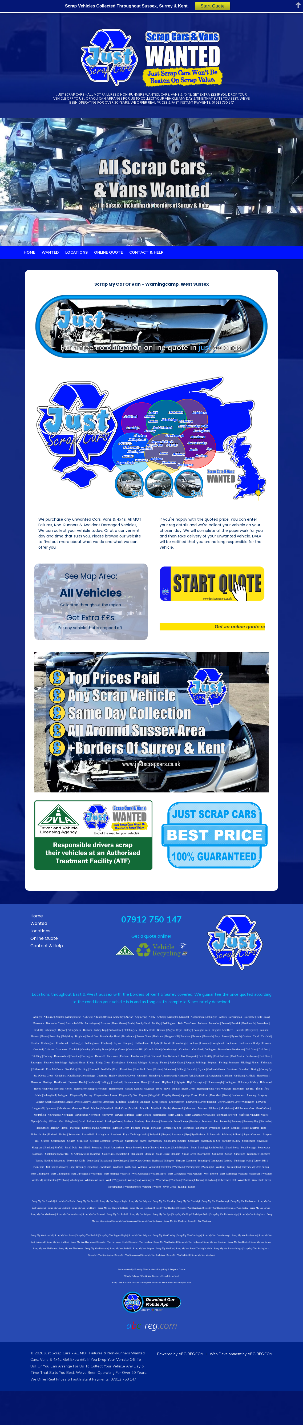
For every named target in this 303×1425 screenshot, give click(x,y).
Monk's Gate (255, 1145)
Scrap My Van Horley (214, 1272)
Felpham (75, 1105)
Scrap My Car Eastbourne (232, 1231)
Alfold (84, 1060)
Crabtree (200, 1086)
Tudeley (87, 1197)
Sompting (245, 1177)
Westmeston (112, 1210)
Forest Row (230, 1105)
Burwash (133, 1079)
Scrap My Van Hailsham (166, 1272)
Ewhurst (251, 1099)
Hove (217, 1125)
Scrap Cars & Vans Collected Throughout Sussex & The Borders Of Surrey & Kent (152, 1312)
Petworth (185, 1158)
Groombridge (173, 1112)
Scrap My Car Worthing (171, 1251)
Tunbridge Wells (102, 1197)
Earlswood (247, 1092)
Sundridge (119, 1190)
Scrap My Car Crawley (153, 1231)
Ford (220, 1105)
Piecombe (226, 1158)
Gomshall (90, 1112)
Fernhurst (96, 1105)
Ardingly (149, 1060)
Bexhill (237, 1066)
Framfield (244, 1105)
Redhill (180, 1164)
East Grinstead (31, 1099)
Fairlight (261, 1099)
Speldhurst (184, 1184)
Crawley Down (252, 1086)
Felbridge (63, 1105)
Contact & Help (146, 269)
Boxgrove (192, 1073)
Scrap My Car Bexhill (76, 1231)
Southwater (157, 1184)
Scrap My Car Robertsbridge (175, 1244)
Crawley (237, 1086)
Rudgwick (84, 1171)
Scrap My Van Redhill (77, 1278)
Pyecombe (159, 1164)
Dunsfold (235, 1092)
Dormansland (196, 1092)
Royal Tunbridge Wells (64, 1171)
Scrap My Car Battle (54, 1231)
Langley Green (55, 1138)
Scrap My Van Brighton (131, 1265)
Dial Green (147, 1092)
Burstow (121, 1079)
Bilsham (28, 1073)
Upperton (187, 1197)
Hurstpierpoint (262, 1125)
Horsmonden (174, 1125)
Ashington (199, 1060)
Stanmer (229, 1184)
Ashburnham (185, 1060)
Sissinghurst (159, 1177)
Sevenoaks (28, 1177)
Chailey (201, 1079)
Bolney (129, 1073)
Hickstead (225, 1119)
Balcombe (237, 1060)
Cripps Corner (269, 1086)
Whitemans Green (156, 1210)
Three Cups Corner (255, 1190)
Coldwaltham (54, 1086)
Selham (238, 1171)
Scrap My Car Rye (113, 1244)
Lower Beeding (219, 1138)
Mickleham (219, 1145)
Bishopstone (55, 1073)
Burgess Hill (96, 1079)
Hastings (118, 1119)
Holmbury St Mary (66, 1125)
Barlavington (55, 1066)
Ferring (86, 1105)
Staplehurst (270, 1184)
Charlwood (228, 1079)
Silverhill (173, 1177)
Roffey (245, 1164)
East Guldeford (49, 1099)
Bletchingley (71, 1073)
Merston (195, 1145)
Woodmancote (160, 1216)
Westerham (74, 1210)
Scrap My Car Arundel (32, 1231)
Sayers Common (181, 1171)
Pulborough (146, 1164)
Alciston (47, 1060)
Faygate (52, 1105)
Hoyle (225, 1125)
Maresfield (100, 1145)
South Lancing (92, 1184)
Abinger (25, 1060)
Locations (76, 269)
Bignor (261, 1066)
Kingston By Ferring (117, 1132)
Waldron (237, 1197)
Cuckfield (93, 1092)
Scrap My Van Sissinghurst (214, 1278)
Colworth (78, 1086)
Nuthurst (230, 1151)
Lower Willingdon (256, 1138)
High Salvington (266, 1119)
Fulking (27, 1112)
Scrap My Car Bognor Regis (102, 1231)
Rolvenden (256, 1164)
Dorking (182, 1092)
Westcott (62, 1210)
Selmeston (249, 1171)
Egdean (192, 1099)
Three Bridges (236, 1190)
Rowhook (45, 1171)
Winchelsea (225, 1210)
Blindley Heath (88, 1073)
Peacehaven (113, 1158)
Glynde (48, 1112)
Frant (254, 1105)
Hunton (234, 1125)
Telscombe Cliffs (192, 1190)
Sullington (97, 1190)
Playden (272, 1158)
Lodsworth (203, 1138)
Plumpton (50, 1164)
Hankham (58, 1119)
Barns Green (82, 1066)
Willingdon (196, 1210)
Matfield (126, 1145)
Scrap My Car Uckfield (147, 1251)
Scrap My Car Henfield (134, 1238)
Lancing (29, 1138)
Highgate (251, 1119)
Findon (118, 1105)
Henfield (187, 1119)
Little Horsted (171, 1138)
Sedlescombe (225, 1171)
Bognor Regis (115, 1073)
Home (29, 269)
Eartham (259, 1092)
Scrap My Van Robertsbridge (185, 1278)
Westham (87, 1210)
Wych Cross (197, 1216)
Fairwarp (273, 1099)
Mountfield (270, 1145)
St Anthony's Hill (213, 1184)
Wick (171, 1210)
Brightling (247, 1073)
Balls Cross (250, 1060)
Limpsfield (120, 1138)
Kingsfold (191, 1132)
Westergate (173, 1203)
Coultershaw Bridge (161, 1086)
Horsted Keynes (191, 1125)
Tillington (28, 1197)
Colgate (67, 1086)
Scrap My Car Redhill (69, 1244)
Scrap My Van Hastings (191, 1272)
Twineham (133, 1197)
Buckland (83, 1079)
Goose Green (132, 1112)
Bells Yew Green (150, 1066)
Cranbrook (213, 1086)
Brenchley (234, 1073)
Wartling (57, 1203)
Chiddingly (242, 1079)
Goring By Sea (115, 1112)
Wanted (50, 269)
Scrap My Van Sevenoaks (267, 1278)
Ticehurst (272, 1190)
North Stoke (185, 1151)
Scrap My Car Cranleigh (177, 1231)
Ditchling (171, 1092)
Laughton (70, 1138)
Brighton (259, 1073)
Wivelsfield (106, 1216)
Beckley (119, 1066)
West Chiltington (137, 1203)
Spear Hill (197, 1184)
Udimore (157, 1197)
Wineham (238, 1210)
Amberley (106, 1060)
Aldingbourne (61, 1060)
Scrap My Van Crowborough (208, 1265)
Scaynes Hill (199, 1171)
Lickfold (107, 1138)
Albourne (36, 1060)
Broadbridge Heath (35, 1079)
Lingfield (144, 1138)
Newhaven (83, 1151)
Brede (224, 1073)
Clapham (272, 1079)
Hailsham (227, 1112)
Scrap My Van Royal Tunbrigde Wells (151, 1278)
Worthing (174, 1216)
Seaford (212, 1171)
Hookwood (105, 1125)
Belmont (165, 1066)
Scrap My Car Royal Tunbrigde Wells (142, 1244)
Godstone (78, 1112)
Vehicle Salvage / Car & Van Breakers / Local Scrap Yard (151, 1306)
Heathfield (163, 1119)
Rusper (95, 1171)
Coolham (106, 1086)
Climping (40, 1086)
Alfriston (95, 1060)
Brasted (215, 1073)
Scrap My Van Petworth (53, 1278)
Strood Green (69, 1190)
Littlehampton (188, 1138)
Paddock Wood (55, 1158)
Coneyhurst (130, 1086)
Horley (126, 1125)
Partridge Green (73, 1158)
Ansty (139, 1060)
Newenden (70, 1151)
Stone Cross (41, 1190)
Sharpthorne (42, 1177)
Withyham (272, 1210)
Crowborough (66, 1092)
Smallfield (232, 1177)
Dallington (106, 1092)
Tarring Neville (159, 1190)
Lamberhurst (275, 1132)
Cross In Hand (49, 1092)
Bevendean (226, 1066)
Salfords (166, 1171)
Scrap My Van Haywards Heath (88, 1272)
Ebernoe (168, 1099)
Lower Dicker (236, 1138)
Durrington (222, 1092)
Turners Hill (119, 1197)
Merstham (184, 1145)
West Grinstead (217, 1203)
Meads (159, 1145)
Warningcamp (30, 1203)
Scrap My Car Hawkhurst (53, 1238)
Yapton (219, 1216)
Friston (262, 1105)
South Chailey (43, 1184)
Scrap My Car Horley (206, 1238)
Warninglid (45, 1203)
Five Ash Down (158, 1105)
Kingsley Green (206, 1132)
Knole (263, 1132)
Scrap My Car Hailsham (159, 1238)
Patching (100, 1158)
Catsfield (190, 1079)
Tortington (75, 1197)
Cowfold (189, 1086)
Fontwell (198, 1105)
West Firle (201, 1203)
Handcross (32, 1119)
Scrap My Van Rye (122, 1278)
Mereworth (170, 1145)
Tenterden (208, 1190)
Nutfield (219, 1151)
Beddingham (132, 1066)
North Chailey (151, 1151)
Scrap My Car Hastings (183, 1238)
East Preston (116, 1099)
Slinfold (207, 1177)
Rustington (107, 1171)
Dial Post (159, 1092)
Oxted (42, 1158)
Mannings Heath (73, 1145)
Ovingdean (31, 1158)
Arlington (161, 1060)
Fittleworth (142, 1105)
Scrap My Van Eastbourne (236, 1265)
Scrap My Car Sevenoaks (257, 1244)
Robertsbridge (220, 1164)
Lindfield (133, 1138)
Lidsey (97, 1138)
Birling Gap (41, 1073)
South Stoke (125, 1184)
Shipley (94, 1177)
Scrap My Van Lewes (237, 1272)
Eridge (210, 1099)
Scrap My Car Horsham (110, 1238)
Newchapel (30, 1151)
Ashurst (211, 1060)
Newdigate (43, 1151)
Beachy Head (106, 1066)
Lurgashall (31, 1145)
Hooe (95, 1125)
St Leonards (142, 1171)
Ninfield (105, 1151)
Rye (117, 1171)
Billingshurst (274, 1066)
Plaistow (251, 1158)
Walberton (225, 1197)
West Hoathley (235, 1203)
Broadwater (53, 1079)
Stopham (55, 1190)
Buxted (150, 1079)
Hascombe (94, 1119)
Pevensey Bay (211, 1158)
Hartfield (81, 1119)
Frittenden (273, 1105)
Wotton (185, 1216)
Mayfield (149, 1145)
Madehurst (57, 1145)
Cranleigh (226, 1086)
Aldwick (74, 1060)
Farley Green (39, 1105)
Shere (54, 1177)
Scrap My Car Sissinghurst (204, 1244)
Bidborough (249, 1066)
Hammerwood (253, 1112)
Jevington (99, 1132)
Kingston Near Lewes (141, 1132)
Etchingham (238, 1099)
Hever (215, 1119)
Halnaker (239, 1112)
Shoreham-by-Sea (121, 1177)
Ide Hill (50, 1132)
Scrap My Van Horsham (116, 1272)
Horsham (160, 1125)
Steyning (29, 1190)
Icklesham (38, 1132)
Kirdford (240, 1132)
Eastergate (156, 1099)
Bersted (189, 1066)
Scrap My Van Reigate (101, 1278)
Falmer (26, 1105)
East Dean (143, 1099)
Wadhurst (213, 1197)
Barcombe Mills (37, 1066)
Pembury (155, 1158)
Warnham (273, 1197)
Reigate (190, 1164)
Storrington (84, 1190)
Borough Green (143, 1073)
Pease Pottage (141, 1158)
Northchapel (135, 1151)
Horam (117, 1125)
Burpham (110, 1079)
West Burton (99, 1203)
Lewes (88, 1138)
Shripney (138, 1177)
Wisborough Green (255, 1210)
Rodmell (234, 1164)
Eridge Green (223, 1099)
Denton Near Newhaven (127, 1092)
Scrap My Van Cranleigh (181, 1265)
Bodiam (102, 1073)
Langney (40, 1138)
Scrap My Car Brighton (129, 1231)
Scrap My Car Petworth (45, 1244)
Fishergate (129, 1105)
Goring (101, 1112)
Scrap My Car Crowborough (205, 1231)
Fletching (187, 1105)
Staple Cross (242, 1184)
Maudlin (137, 1145)
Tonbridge (63, 1197)
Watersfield (85, 1203)
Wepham (125, 1210)
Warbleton (260, 1197)
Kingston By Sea (164, 1132)
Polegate (80, 1164)
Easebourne (272, 1092)
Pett (177, 1158)
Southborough (141, 1184)
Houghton (207, 1125)
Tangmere (144, 1190)
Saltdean (155, 1171)
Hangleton (45, 1119)
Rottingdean (31, 1171)
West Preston (31, 1210)
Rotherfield (270, 1164)
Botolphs (180, 1073)
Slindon (196, 1177)
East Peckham (100, 1099)
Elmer (201, 1099)
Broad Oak (272, 1073)
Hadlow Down (212, 1112)
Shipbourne (81, 1177)
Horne (135, 1125)
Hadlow (198, 1112)
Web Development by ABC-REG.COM (250, 1384)
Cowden (178, 1086)
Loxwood (273, 1138)
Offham (268, 1151)
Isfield (74, 1132)
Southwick (170, 1184)
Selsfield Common (267, 1171)
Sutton (108, 1190)
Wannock (249, 1197)
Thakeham (221, 1190)
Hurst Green (246, 1125)
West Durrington (156, 1203)
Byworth (160, 1079)
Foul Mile (210, 1105)
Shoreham (104, 1177)
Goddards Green (62, 1112)
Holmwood (84, 1125)
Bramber (204, 1073)
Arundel (172, 1060)
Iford (66, 1132)
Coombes (117, 1086)
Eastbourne (130, 1099)
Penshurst (167, 1158)
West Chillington (117, 1203)
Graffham (158, 1112)
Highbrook (238, 1119)
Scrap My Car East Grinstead (261, 1231)
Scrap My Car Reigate (92, 1244)
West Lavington (253, 1203)
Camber (171, 1079)
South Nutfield (109, 1184)
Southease (58, 1184)
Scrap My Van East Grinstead (265, 1265)
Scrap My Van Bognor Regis (105, 1265)
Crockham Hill (31, 1092)
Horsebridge (146, 1125)
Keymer (179, 1132)
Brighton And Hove (163, 1073)
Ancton (117, 1060)
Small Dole (219, 1177)
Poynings (133, 1164)
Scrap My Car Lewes (229, 1238)
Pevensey (197, 1158)
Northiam (198, 1151)
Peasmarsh (126, 1158)
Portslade (101, 1164)
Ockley (258, 1151)
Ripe (208, 1164)
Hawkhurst (130, 1119)
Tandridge (131, 1190)
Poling (90, 1164)
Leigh (80, 1138)
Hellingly (176, 1119)
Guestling (187, 1112)
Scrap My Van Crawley (156, 1265)
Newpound (57, 1151)
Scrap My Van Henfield (141, 1272)
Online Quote (108, 269)
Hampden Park (271, 1112)
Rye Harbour (128, 1171)
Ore (276, 1151)
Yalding (209, 1216)
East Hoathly (84, 1099)
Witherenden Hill (89, 1216)
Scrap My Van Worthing (176, 1285)
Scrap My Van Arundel (34, 1265)
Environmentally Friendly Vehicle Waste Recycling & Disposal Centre (151, 1299)
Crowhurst (80, 1092)
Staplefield (256, 1184)
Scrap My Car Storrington (231, 1244)
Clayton (29, 1086)
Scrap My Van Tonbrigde (127, 1285)
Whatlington (138, 1210)
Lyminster (44, 1145)
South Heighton (74, 1184)
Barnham (69, 1066)
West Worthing (48, 1210)
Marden (88, 1145)
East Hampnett (67, 1099)
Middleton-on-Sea (237, 1145)
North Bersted (119, 1151)
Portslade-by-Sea (117, 1164)
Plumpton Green (65, 1164)
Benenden (177, 1066)
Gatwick (37, 1112)
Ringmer (199, 1164)
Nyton (249, 1151)
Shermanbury (66, 1177)
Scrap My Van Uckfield (152, 1285)
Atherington (223, 1060)
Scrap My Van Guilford (34, 1272)
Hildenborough (33, 1125)
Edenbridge (180, 1099)
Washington (70, 1203)
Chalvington (213, 1079)
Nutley (240, 1151)
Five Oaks (174, 1105)
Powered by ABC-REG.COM (190, 1384)
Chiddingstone (257, 1079)
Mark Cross (114, 1145)
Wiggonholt (182, 1210)
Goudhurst (146, 1112)
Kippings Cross (225, 1132)
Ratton (170, 1164)
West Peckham (271, 1203)
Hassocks (107, 1119)
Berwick (199, 1066)
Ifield (59, 1132)
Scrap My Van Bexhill (79, 1265)
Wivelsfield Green (124, 1216)
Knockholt (252, 1132)
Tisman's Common (46, 1197)
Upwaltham (199, 1197)
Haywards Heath (147, 1119)
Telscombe (175, 1190)
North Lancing (169, 1151)
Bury (142, 1079)
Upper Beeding (172, 1197)
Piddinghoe (239, 1158)
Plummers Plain (34, 1164)
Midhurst (207, 1145)
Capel (181, 1079)
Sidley (147, 1177)
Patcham (88, 1158)
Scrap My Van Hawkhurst (59, 1272)
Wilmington (210, 1210)
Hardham (70, 1119)
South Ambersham (262, 1177)
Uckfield (145, 1197)
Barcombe (263, 1060)
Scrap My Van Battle (57, 1265)
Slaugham (185, 1177)
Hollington (48, 1125)
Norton (209, 1151)
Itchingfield (86, 1132)
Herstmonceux (201, 1119)
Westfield (99, 1210)
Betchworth (211, 1066)
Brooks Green (68, 1079)
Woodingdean (143, 1216)
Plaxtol (262, 1158)
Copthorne (143, 1086)
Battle (94, 1066)
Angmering (129, 1060)
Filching (108, 1105)
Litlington (156, 1138)
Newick (95, 1151)
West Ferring (188, 1203)
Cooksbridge (92, 1086)
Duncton (209, 1092)
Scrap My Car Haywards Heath (82, 1238)
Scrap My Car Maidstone (253, 1238)
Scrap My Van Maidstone (261, 1272)
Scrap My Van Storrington (241, 1278)
